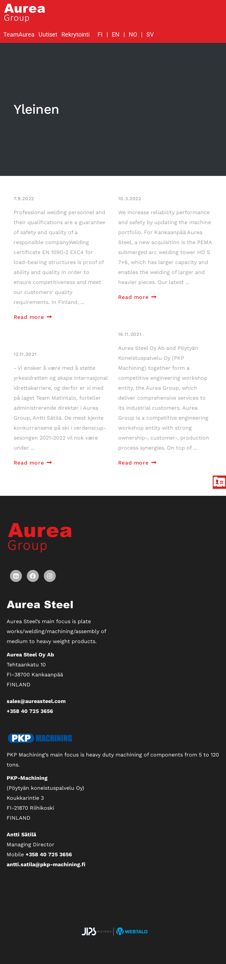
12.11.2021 (25, 354)
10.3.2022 (129, 198)
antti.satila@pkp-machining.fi (46, 864)
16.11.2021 (130, 334)
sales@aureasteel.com (36, 701)
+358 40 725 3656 (30, 711)
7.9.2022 (24, 198)
